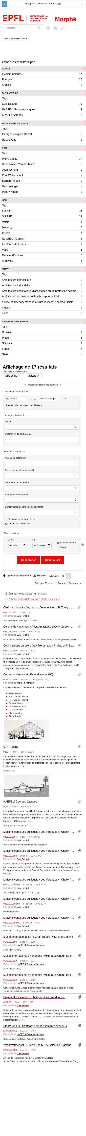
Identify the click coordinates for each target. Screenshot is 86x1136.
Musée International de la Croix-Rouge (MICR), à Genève (38, 936)
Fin (33, 539)
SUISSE (42, 217)
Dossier (42, 332)
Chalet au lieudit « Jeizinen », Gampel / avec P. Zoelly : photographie (39, 607)
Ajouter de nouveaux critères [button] (23, 405)
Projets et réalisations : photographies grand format (34, 997)
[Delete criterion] (65, 398)
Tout (4, 98)
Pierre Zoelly (42, 159)
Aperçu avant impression (17, 575)
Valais (42, 222)
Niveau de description (15, 321)
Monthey (42, 228)
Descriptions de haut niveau (21, 519)
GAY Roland (42, 104)
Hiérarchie (40, 575)
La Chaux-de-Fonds (42, 244)
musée (42, 308)
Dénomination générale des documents (24, 507)
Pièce (42, 338)
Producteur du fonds (15, 123)
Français (42, 80)
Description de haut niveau (18, 434)
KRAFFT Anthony (42, 115)
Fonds (42, 349)
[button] (55, 27)
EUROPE (42, 211)
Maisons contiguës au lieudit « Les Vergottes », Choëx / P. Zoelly (39, 850)
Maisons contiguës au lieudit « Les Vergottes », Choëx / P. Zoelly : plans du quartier (39, 898)
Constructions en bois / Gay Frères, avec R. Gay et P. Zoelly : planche (39, 645)
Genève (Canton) (42, 255)
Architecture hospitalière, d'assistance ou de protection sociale (42, 291)
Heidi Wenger (42, 186)
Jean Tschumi (42, 170)
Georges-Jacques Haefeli (42, 134)
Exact (63, 547)
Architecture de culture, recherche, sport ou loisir (42, 297)
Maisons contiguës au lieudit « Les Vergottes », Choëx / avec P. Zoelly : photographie (39, 831)
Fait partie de (10, 93)
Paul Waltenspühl (42, 175)
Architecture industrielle (42, 285)
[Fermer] (82, 4)
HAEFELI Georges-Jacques (42, 110)
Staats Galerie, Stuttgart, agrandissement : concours (35, 1025)
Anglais (42, 85)
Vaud (42, 250)
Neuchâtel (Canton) (42, 239)
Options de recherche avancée (43, 384)
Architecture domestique (42, 280)
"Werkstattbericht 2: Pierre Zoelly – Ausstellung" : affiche (37, 1044)
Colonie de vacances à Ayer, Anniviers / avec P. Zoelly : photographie (39, 626)
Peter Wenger (42, 192)
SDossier (42, 343)
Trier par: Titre (42, 583)
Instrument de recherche (17, 482)
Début (11, 539)
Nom (4, 147)
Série (42, 354)
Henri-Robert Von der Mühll (42, 164)
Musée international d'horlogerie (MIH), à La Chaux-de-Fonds (39, 955)
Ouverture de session (14, 38)
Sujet (5, 269)
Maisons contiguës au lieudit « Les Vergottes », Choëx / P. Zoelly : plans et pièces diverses (39, 917)
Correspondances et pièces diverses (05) (28, 674)
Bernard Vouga (42, 181)
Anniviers (42, 261)
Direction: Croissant (68, 583)
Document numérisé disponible (20, 470)
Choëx (42, 233)
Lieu (4, 200)
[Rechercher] (19, 27)
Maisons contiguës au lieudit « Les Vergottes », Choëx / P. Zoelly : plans (39, 879)
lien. (59, 3)
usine (42, 313)
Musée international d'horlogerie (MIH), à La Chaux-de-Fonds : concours (39, 974)
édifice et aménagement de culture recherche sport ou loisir (42, 302)
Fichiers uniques (42, 74)
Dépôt (8, 421)
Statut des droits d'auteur (17, 494)
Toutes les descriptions (19, 523)
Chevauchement (68, 542)
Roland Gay (42, 140)
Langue (6, 68)
